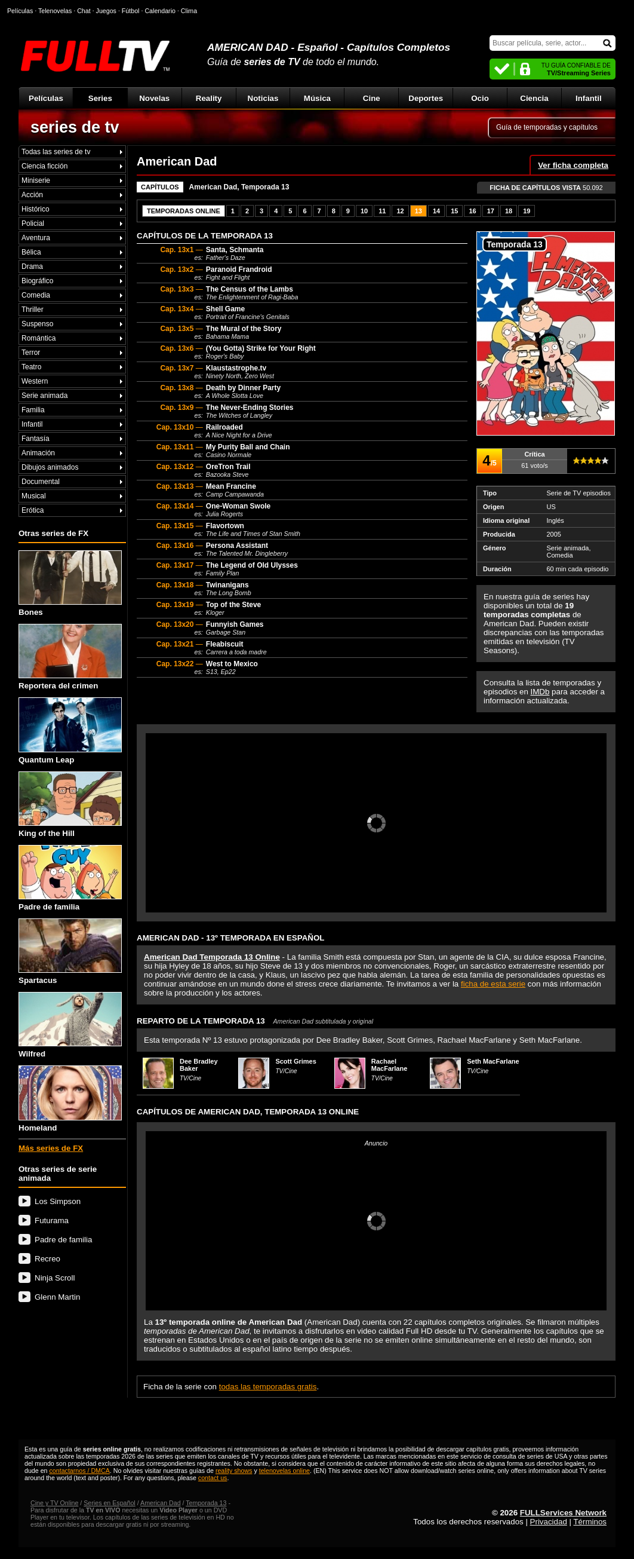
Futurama (52, 1220)
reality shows (234, 1470)
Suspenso (37, 324)
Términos (590, 1521)
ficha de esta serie (493, 983)
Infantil (588, 98)
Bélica (31, 252)
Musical (33, 496)
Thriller (32, 309)
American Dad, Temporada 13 (239, 187)
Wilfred (70, 1025)
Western (34, 381)
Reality (209, 98)
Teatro (31, 367)
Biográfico (37, 281)
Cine (371, 98)
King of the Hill (70, 804)
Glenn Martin (57, 1296)
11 (382, 211)
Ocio (480, 98)
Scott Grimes (295, 1061)
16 (472, 211)
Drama (32, 266)
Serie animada (44, 395)
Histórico (35, 209)
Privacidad (548, 1521)
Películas (46, 98)
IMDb (540, 691)
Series (100, 98)
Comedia (35, 295)
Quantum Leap (70, 730)
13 (418, 211)
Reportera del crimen (70, 657)
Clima (189, 10)
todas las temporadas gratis (268, 1386)
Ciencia (534, 98)
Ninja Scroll (55, 1277)
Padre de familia (70, 878)
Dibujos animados (49, 467)
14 (436, 211)
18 (508, 211)
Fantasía (35, 438)
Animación (38, 453)
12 (400, 211)
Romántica (38, 338)
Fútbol (131, 10)
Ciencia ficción (44, 166)
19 (526, 211)
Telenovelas (55, 10)
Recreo (47, 1258)
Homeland (70, 1098)
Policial (32, 223)
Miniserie (35, 180)
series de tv (74, 127)
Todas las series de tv (55, 152)
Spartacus (70, 951)
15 (454, 211)
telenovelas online (284, 1470)
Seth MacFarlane (493, 1061)
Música (317, 98)
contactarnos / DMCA (79, 1470)
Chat (84, 10)
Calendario (160, 10)
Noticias (263, 98)
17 (490, 211)
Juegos (106, 10)
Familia (33, 410)
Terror (30, 352)
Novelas (154, 98)
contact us (212, 1477)
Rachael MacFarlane (389, 1065)
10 (364, 211)
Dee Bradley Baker (199, 1065)
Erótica (32, 510)
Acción (32, 195)
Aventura (35, 238)
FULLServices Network (563, 1512)
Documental (40, 481)
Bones (70, 583)
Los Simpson (58, 1201)
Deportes (425, 98)
